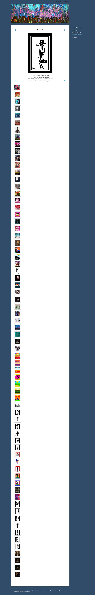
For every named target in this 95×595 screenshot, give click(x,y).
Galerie (74, 30)
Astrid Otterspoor (60, 1)
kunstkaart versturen (77, 34)
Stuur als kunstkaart (40, 81)
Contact (74, 38)
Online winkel (76, 32)
